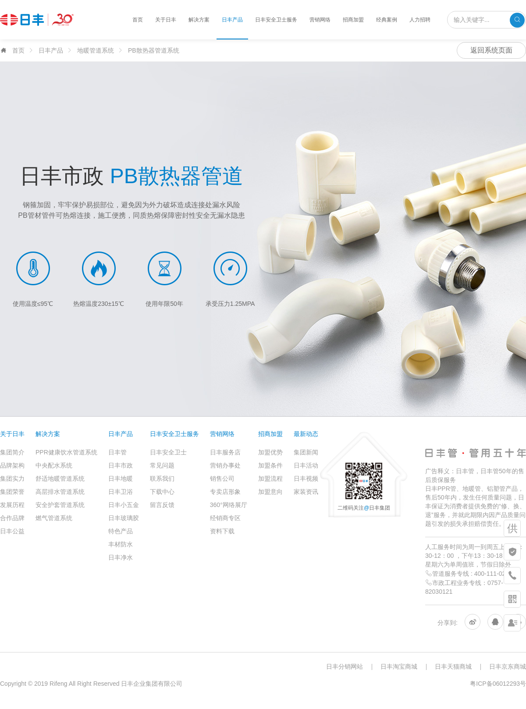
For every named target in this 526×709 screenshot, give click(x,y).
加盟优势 (270, 452)
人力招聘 (419, 20)
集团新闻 (306, 452)
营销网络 (320, 20)
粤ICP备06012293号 (498, 683)
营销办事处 (225, 465)
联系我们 (162, 478)
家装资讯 (306, 491)
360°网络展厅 (228, 504)
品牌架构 (12, 465)
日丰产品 (232, 20)
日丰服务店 (225, 452)
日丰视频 (306, 478)
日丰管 (117, 452)
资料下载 (222, 531)
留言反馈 (162, 504)
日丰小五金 (123, 504)
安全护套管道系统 (60, 504)
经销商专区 (225, 517)
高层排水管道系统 (60, 491)
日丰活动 (306, 465)
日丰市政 (120, 465)
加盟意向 (270, 491)
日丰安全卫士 (168, 452)
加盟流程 (270, 478)
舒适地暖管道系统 (60, 478)
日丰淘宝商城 (398, 666)
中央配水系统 (54, 465)
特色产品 (120, 531)
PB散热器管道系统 (153, 50)
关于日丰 (165, 20)
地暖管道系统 (95, 50)
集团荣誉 (12, 491)
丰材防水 (120, 544)
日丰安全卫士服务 (276, 20)
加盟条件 (270, 465)
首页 (137, 20)
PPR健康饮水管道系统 (66, 452)
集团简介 (12, 452)
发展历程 (12, 504)
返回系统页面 (491, 50)
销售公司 (222, 478)
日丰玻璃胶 (123, 517)
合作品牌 (12, 517)
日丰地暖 (120, 478)
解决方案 (199, 20)
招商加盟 (353, 20)
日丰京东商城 (507, 666)
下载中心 (162, 491)
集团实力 (12, 478)
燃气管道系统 (54, 517)
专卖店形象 (225, 491)
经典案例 (386, 20)
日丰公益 (12, 531)
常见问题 (162, 465)
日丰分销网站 (344, 666)
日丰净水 (120, 557)
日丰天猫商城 (453, 666)
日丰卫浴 (120, 491)
